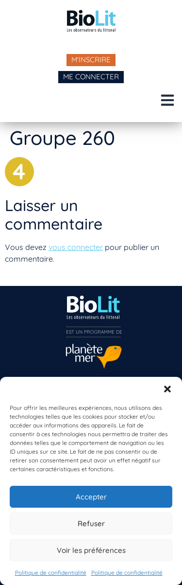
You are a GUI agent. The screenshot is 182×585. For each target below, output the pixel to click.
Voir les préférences (91, 550)
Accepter (91, 496)
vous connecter (76, 247)
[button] (167, 389)
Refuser (91, 523)
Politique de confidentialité (50, 572)
